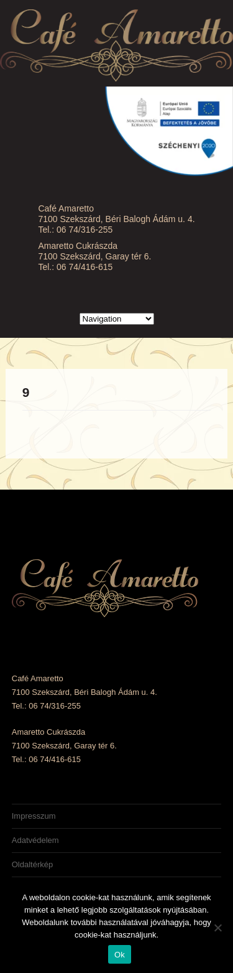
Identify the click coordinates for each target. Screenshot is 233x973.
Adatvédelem (35, 840)
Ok (119, 954)
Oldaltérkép (32, 864)
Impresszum (34, 816)
